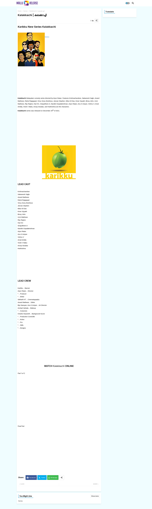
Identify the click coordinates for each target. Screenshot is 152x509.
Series (25, 11)
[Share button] (61, 477)
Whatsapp (54, 477)
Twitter (43, 477)
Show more (95, 496)
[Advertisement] (59, 82)
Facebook (32, 477)
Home (20, 11)
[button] (128, 3)
